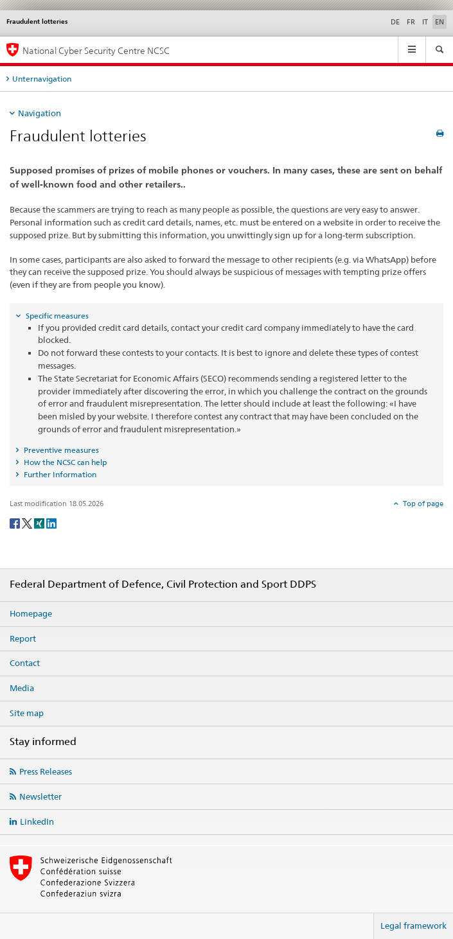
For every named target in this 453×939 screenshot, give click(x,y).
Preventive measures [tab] (60, 450)
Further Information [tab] (59, 474)
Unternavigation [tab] (41, 78)
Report (23, 638)
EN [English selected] (439, 21)
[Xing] (40, 522)
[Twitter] (28, 522)
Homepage (31, 613)
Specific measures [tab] (56, 315)
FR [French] (411, 21)
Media (22, 688)
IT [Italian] (425, 21)
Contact (25, 663)
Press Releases (45, 771)
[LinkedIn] (51, 522)
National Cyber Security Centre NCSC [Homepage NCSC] (96, 50)
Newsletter (40, 796)
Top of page (422, 503)
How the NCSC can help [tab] (64, 462)
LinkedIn (37, 821)
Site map (27, 713)
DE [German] (395, 21)
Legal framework (413, 925)
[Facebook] (16, 522)
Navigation (39, 113)
